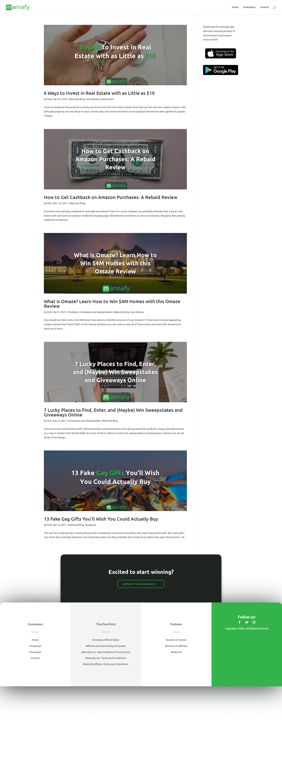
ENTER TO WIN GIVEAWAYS (139, 583)
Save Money (93, 99)
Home (235, 7)
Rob (49, 99)
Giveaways (249, 7)
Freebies (73, 312)
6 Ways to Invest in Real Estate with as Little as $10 (99, 93)
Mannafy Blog (77, 99)
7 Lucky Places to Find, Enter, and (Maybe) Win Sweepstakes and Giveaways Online (113, 412)
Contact (264, 7)
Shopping (90, 524)
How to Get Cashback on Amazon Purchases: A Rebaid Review (110, 197)
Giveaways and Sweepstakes (95, 312)
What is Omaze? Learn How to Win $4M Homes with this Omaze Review (112, 303)
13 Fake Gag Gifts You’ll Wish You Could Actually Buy (101, 519)
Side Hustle (107, 99)
